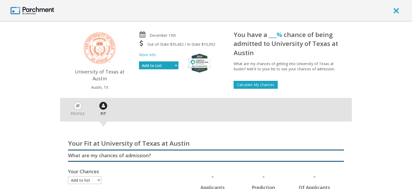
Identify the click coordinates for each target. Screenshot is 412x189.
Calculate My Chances (255, 84)
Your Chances (83, 171)
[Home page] (32, 10)
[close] (396, 10)
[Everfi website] (199, 62)
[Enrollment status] (84, 180)
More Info (147, 54)
